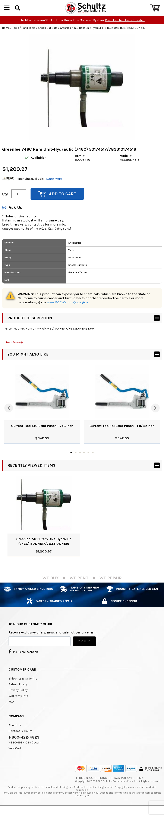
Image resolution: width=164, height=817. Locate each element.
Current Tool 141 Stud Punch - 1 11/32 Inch (121, 433)
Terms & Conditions (91, 785)
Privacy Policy (18, 697)
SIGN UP (84, 648)
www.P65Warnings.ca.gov (67, 309)
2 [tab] (75, 460)
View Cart (15, 755)
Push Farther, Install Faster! (125, 27)
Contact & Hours (20, 738)
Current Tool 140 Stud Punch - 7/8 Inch (42, 433)
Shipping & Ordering (23, 686)
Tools (15, 35)
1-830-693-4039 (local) (25, 750)
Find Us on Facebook (23, 658)
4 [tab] (84, 460)
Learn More (54, 186)
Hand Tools (28, 35)
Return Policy (18, 691)
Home (6, 35)
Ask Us (12, 214)
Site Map (139, 785)
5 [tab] (88, 460)
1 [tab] (71, 460)
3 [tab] (80, 460)
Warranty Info (18, 703)
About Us (15, 732)
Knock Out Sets (47, 35)
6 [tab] (93, 460)
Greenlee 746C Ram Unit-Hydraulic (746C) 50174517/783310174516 (43, 548)
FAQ (11, 709)
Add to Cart (57, 201)
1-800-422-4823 (24, 744)
